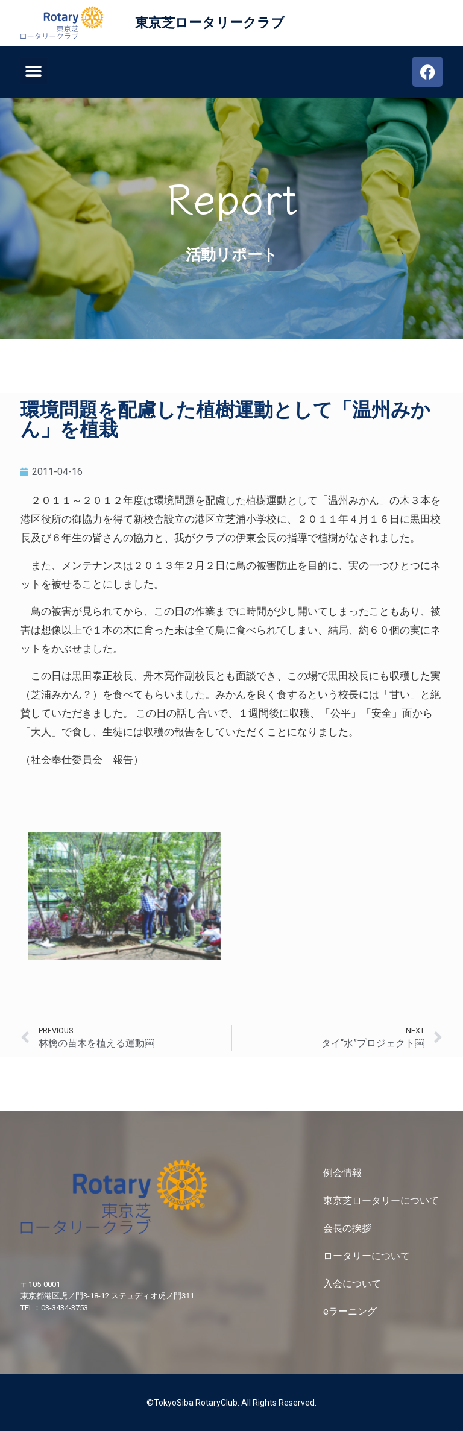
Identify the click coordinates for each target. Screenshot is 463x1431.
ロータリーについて (367, 1256)
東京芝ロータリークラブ (210, 22)
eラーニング (350, 1311)
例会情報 (342, 1172)
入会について (353, 1283)
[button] (33, 71)
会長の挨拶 (347, 1228)
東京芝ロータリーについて (382, 1200)
